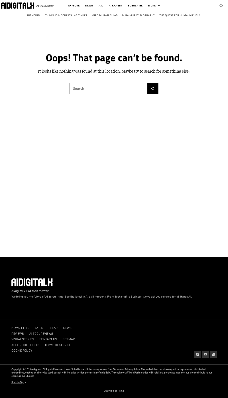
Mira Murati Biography (138, 15)
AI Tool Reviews (41, 333)
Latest (40, 328)
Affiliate (129, 372)
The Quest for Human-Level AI (180, 15)
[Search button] (153, 88)
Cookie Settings (114, 390)
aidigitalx (36, 369)
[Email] (205, 354)
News (89, 5)
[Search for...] (108, 88)
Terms (116, 369)
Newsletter (20, 328)
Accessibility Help (25, 345)
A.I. (100, 5)
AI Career (115, 5)
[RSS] (213, 354)
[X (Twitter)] (197, 354)
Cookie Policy (21, 350)
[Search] (221, 5)
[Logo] (17, 5)
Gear (54, 328)
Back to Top (17, 382)
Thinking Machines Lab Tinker (66, 15)
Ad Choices (28, 376)
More (154, 5)
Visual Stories (22, 339)
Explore (73, 5)
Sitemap (69, 339)
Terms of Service (58, 345)
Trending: (34, 15)
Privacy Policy (132, 369)
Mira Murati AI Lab (105, 15)
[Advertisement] (114, 34)
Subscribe (135, 5)
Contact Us (48, 339)
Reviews (17, 333)
